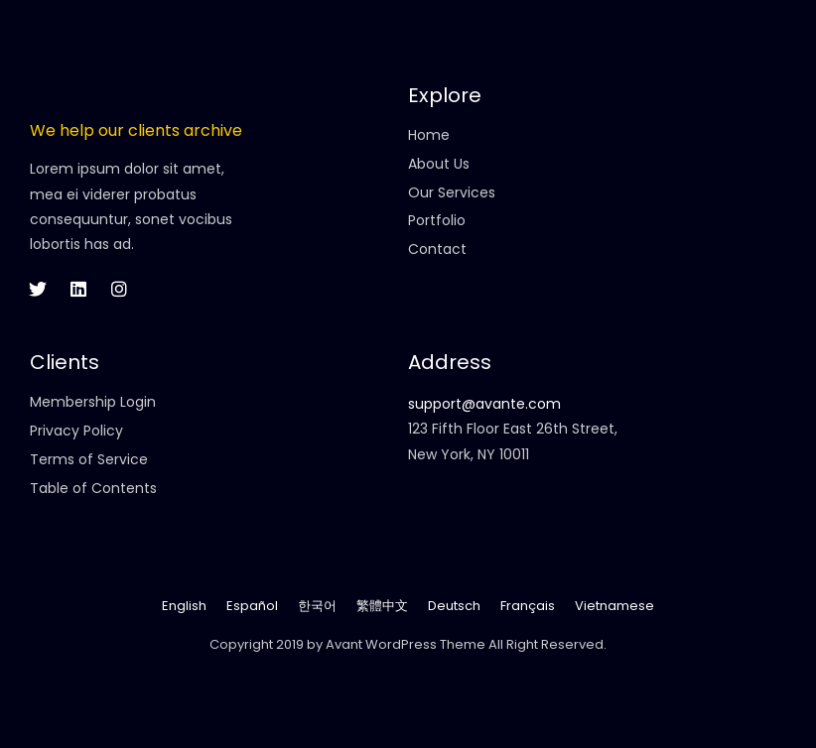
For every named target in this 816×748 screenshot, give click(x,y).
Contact (437, 249)
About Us (439, 164)
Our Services (451, 192)
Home (429, 135)
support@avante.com (484, 404)
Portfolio (437, 220)
